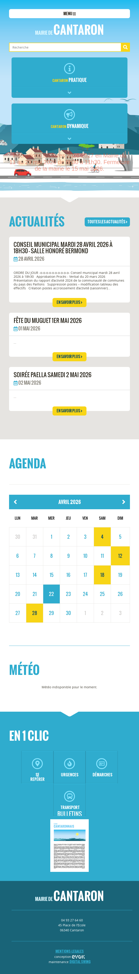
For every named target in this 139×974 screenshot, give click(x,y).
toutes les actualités (107, 221)
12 (120, 555)
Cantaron (69, 29)
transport (70, 800)
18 (102, 574)
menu (69, 13)
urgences (69, 767)
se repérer (37, 770)
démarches (102, 767)
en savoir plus (69, 302)
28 (34, 613)
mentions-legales (69, 951)
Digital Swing (80, 961)
